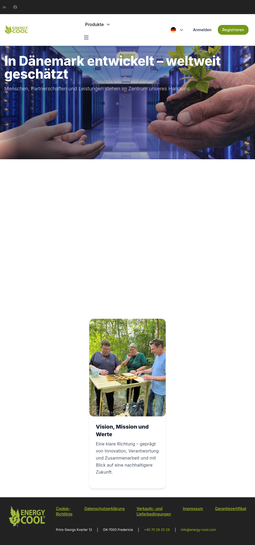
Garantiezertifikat (230, 508)
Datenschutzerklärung (104, 508)
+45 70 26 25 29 (157, 530)
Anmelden (202, 29)
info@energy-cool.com (198, 530)
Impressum (193, 508)
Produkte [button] (97, 24)
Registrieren (233, 29)
